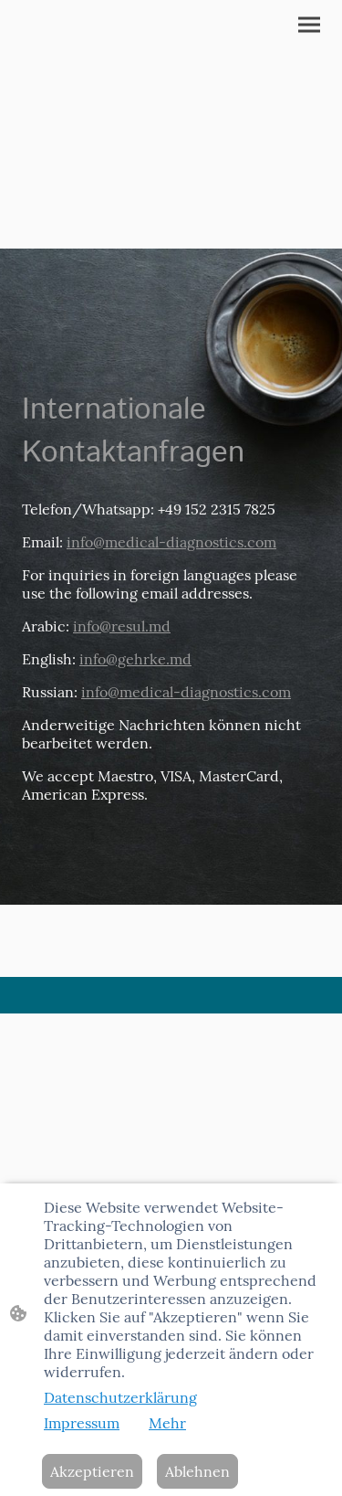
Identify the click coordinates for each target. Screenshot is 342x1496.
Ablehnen (197, 1471)
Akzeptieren (92, 1471)
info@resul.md (122, 626)
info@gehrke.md (135, 659)
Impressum (81, 1423)
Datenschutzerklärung (120, 1397)
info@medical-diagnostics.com (171, 542)
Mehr (167, 1423)
